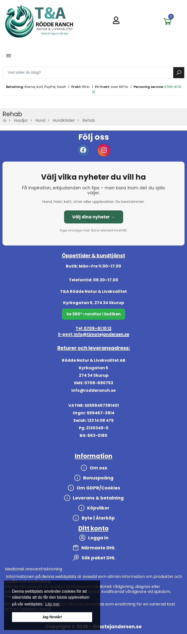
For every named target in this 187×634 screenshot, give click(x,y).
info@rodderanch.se (93, 390)
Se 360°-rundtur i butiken (93, 314)
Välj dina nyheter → (93, 217)
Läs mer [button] (52, 604)
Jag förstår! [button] (52, 617)
